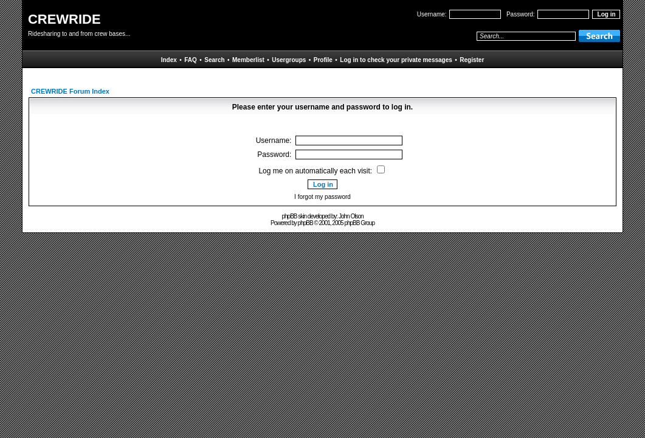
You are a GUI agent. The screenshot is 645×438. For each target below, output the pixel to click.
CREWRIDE (64, 19)
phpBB (305, 223)
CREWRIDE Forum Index (70, 91)
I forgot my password (322, 196)
